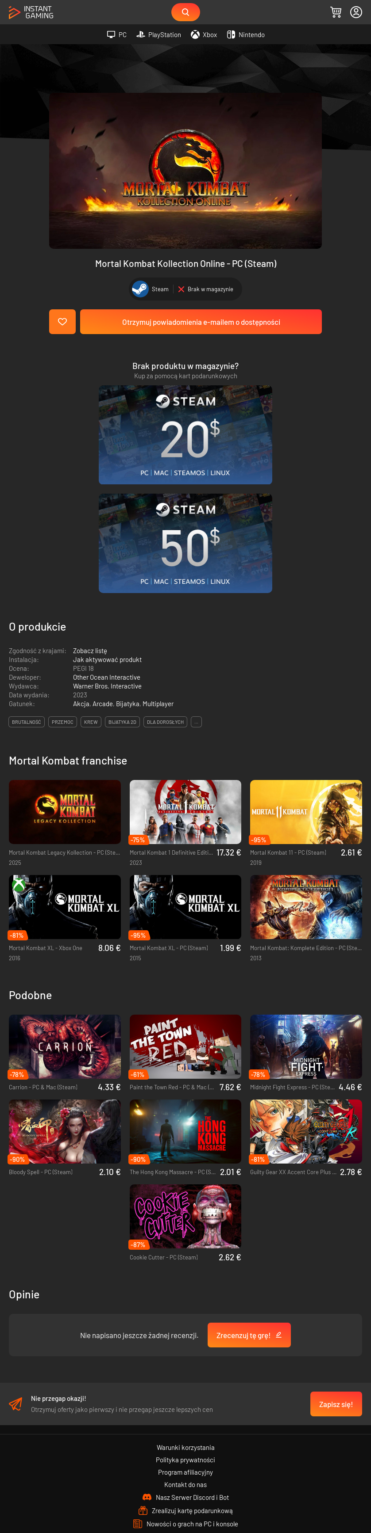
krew (91, 578)
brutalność (26, 578)
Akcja (81, 560)
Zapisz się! (336, 1260)
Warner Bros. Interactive (107, 542)
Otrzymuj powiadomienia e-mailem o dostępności (201, 321)
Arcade (103, 560)
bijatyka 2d (122, 578)
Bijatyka (127, 560)
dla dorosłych (165, 578)
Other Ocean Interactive (106, 533)
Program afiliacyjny (185, 1328)
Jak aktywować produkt (107, 516)
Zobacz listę (90, 507)
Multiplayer (158, 560)
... (196, 578)
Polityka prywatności (185, 1316)
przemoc (62, 578)
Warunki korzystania (186, 1304)
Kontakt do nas (185, 1341)
